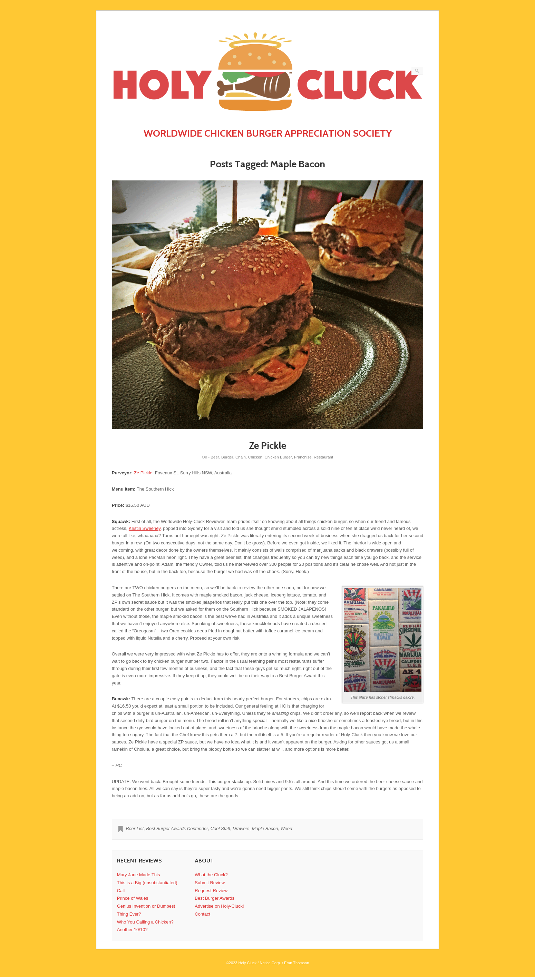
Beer (215, 457)
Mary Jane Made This (138, 874)
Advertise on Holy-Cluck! (219, 906)
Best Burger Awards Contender (177, 828)
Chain (240, 457)
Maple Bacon (265, 828)
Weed (286, 828)
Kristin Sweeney (144, 528)
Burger (227, 457)
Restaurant (323, 457)
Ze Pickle (267, 445)
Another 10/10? (132, 929)
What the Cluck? (211, 874)
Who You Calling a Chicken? (145, 922)
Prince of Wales (132, 898)
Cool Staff (220, 828)
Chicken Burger (278, 457)
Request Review (211, 890)
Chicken (255, 457)
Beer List (135, 828)
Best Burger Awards (214, 898)
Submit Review (210, 882)
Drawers (241, 828)
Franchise (303, 457)
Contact (202, 914)
